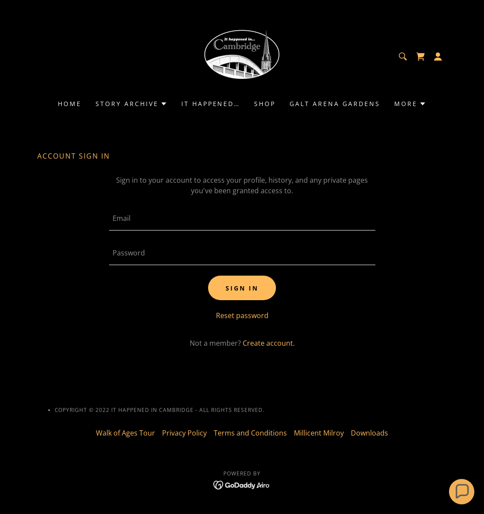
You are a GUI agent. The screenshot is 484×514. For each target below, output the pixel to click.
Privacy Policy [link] (184, 433)
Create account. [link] (269, 343)
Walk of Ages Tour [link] (125, 433)
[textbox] (242, 218)
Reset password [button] (242, 315)
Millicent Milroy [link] (319, 433)
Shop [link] (265, 103)
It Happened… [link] (210, 103)
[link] (242, 55)
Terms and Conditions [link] (250, 433)
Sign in (242, 288)
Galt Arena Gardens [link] (335, 103)
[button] (438, 56)
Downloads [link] (369, 433)
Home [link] (69, 103)
